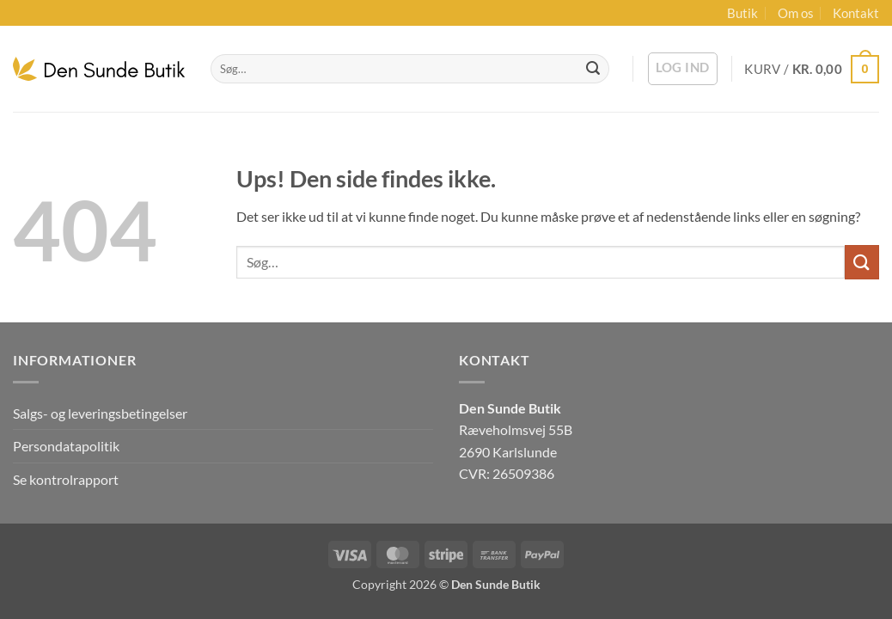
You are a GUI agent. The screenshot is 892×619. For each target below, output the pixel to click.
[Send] (593, 68)
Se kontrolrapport (66, 479)
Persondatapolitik (66, 446)
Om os (796, 13)
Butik (742, 13)
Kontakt (856, 13)
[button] (683, 68)
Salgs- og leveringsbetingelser (100, 413)
